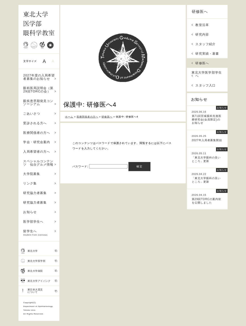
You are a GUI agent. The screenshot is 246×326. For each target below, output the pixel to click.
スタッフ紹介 (204, 44)
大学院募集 (39, 174)
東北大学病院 (39, 271)
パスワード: (99, 166)
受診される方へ (39, 123)
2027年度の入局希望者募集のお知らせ (39, 77)
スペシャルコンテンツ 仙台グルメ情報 (39, 162)
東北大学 (39, 251)
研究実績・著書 (205, 53)
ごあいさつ (39, 113)
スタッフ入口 (204, 85)
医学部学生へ (39, 221)
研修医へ (200, 12)
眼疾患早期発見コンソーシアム (39, 102)
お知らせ (39, 212)
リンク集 (39, 183)
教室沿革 (200, 25)
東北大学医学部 (39, 260)
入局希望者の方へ (39, 151)
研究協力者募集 (39, 193)
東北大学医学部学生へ (207, 74)
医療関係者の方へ (39, 132)
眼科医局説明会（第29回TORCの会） (39, 89)
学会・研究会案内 (39, 142)
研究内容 (200, 34)
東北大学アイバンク (39, 280)
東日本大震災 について (39, 290)
